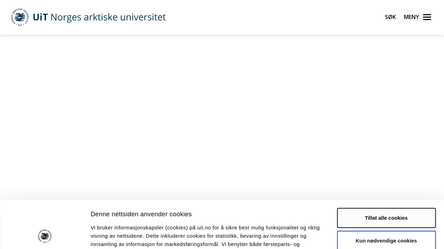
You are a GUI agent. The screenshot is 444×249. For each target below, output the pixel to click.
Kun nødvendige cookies (386, 196)
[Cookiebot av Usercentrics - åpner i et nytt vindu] (45, 235)
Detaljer (368, 235)
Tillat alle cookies (386, 173)
